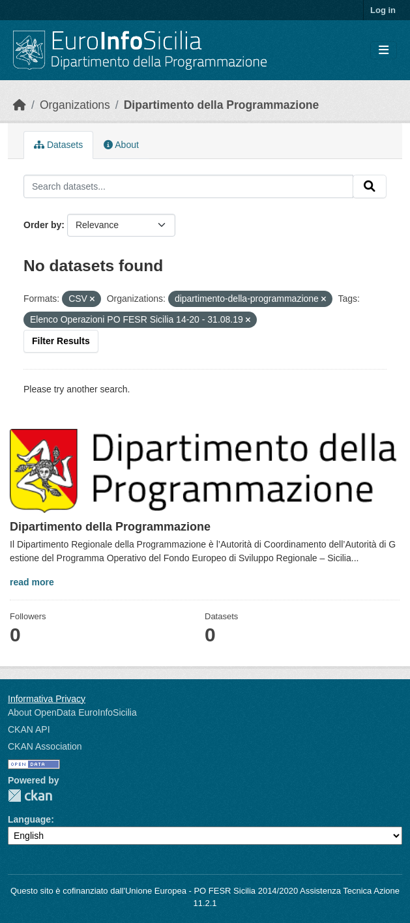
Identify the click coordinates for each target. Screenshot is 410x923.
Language (29, 819)
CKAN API (29, 729)
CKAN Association (45, 746)
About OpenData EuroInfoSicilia (72, 712)
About (121, 144)
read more (32, 582)
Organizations (75, 104)
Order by (42, 225)
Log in (383, 10)
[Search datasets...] (188, 186)
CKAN (30, 795)
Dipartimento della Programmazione (221, 104)
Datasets (58, 144)
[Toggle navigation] (383, 50)
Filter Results (61, 341)
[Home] (19, 104)
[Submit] (370, 186)
